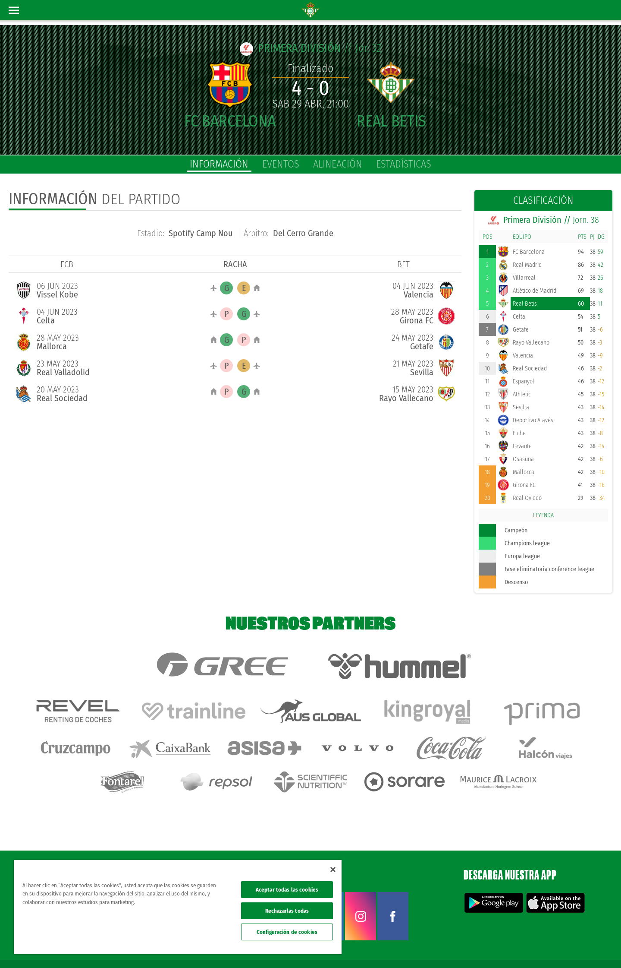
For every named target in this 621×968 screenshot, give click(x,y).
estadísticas (403, 164)
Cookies (531, 947)
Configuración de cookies (287, 932)
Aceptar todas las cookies (287, 889)
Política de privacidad (494, 947)
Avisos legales (451, 947)
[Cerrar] (333, 869)
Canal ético (590, 947)
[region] (178, 907)
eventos (280, 164)
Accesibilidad (558, 947)
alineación (337, 164)
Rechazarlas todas (287, 911)
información (219, 164)
